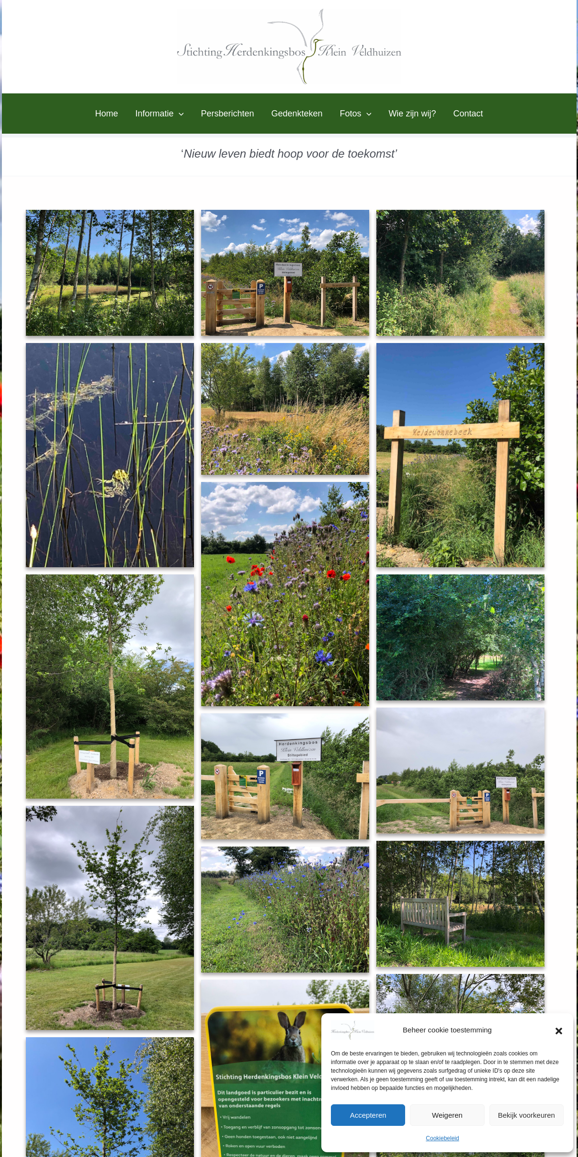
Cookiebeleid (442, 1138)
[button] (559, 1030)
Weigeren (447, 1115)
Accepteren (368, 1115)
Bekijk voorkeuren (526, 1115)
